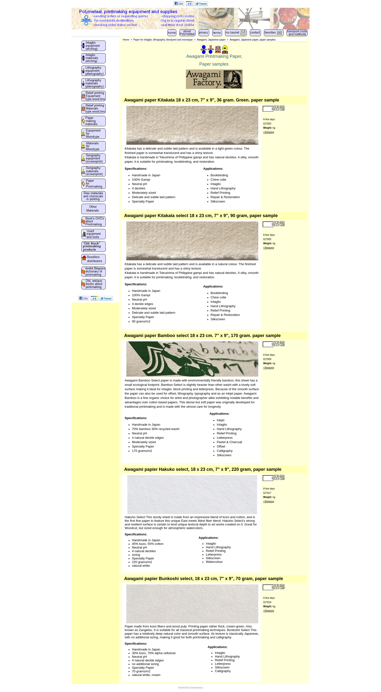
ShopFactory (196, 687)
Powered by (184, 687)
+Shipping (268, 132)
